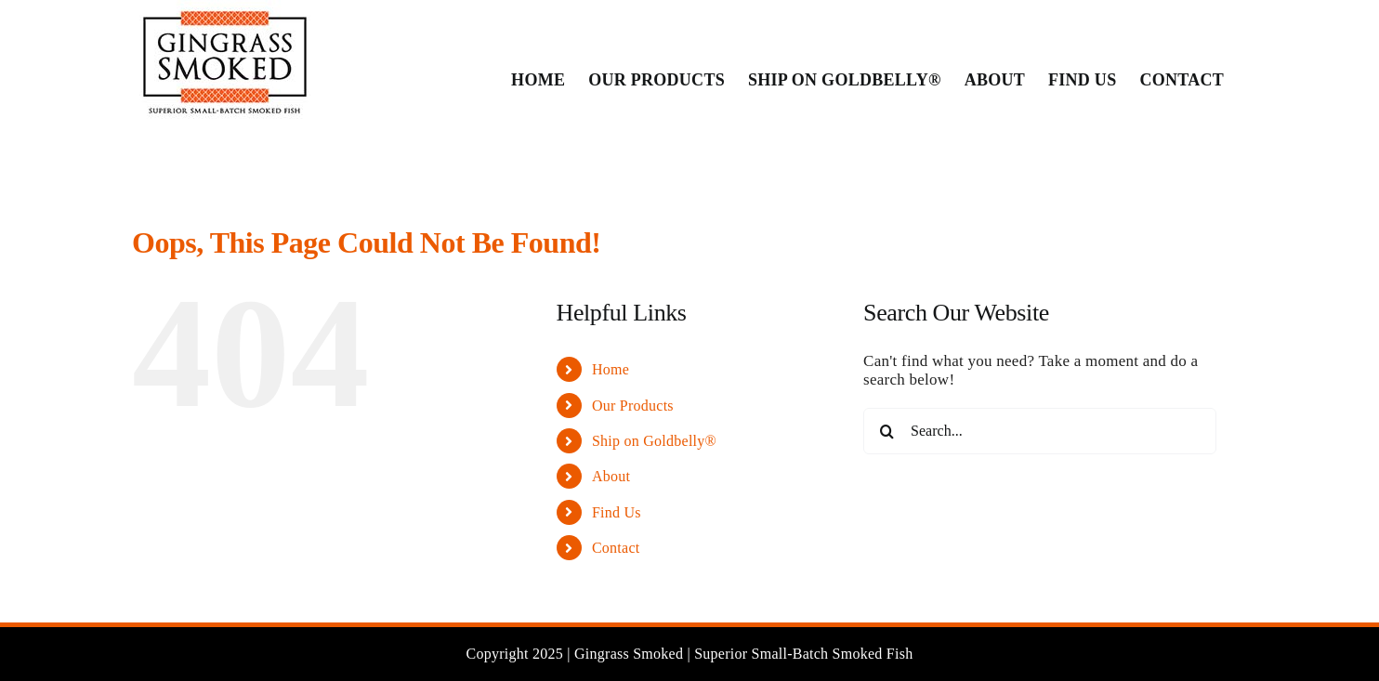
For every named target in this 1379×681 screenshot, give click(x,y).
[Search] (886, 431)
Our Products (633, 405)
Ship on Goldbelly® (654, 441)
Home (610, 369)
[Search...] (1039, 431)
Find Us (616, 512)
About (611, 476)
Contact (616, 548)
